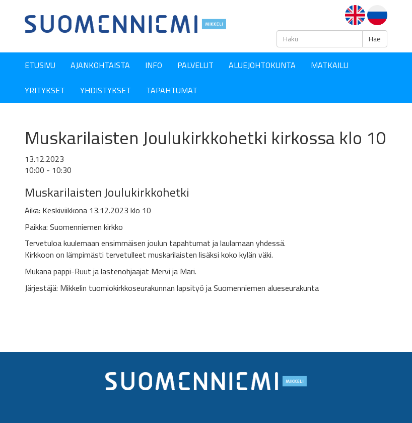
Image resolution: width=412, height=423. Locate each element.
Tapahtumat (171, 90)
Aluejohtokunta (262, 65)
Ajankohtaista (100, 65)
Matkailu (330, 65)
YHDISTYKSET (105, 90)
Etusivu (40, 65)
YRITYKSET (45, 90)
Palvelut (195, 65)
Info (153, 65)
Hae (375, 38)
